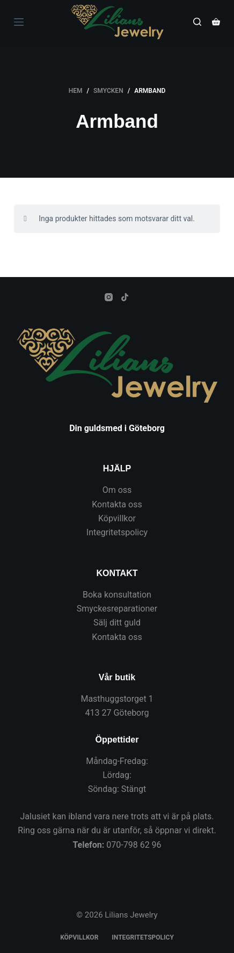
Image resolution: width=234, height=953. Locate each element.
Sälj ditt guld (117, 622)
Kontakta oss (117, 504)
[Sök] (197, 22)
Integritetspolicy (117, 532)
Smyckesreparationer (117, 608)
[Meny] (19, 22)
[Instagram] (109, 297)
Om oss (117, 490)
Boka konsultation (117, 595)
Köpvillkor (117, 518)
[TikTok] (125, 297)
